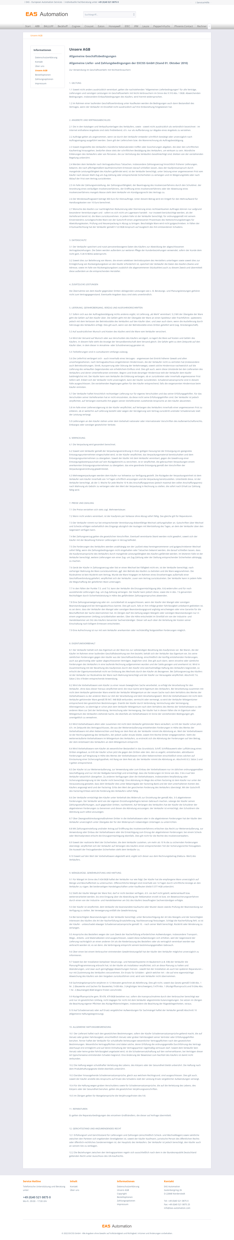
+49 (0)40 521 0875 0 (37, 1197)
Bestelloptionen (43, 74)
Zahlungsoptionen (44, 79)
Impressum (40, 83)
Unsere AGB (41, 70)
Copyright (122, 1193)
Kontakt (39, 61)
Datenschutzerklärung (46, 57)
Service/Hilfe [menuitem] (202, 2)
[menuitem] (109, 14)
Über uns (39, 66)
